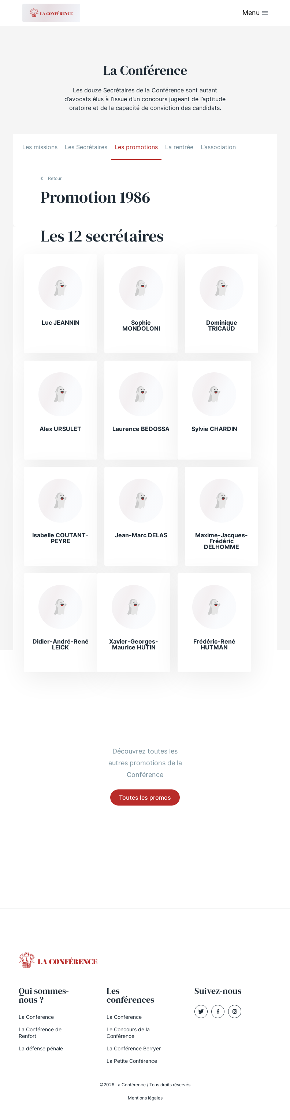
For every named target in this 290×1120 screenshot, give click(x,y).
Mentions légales (145, 1098)
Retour (55, 178)
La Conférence (36, 1017)
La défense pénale (41, 1048)
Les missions (39, 147)
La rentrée (179, 147)
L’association (218, 147)
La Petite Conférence (132, 1061)
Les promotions (136, 147)
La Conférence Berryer (134, 1048)
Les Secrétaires (86, 147)
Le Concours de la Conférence (128, 1032)
